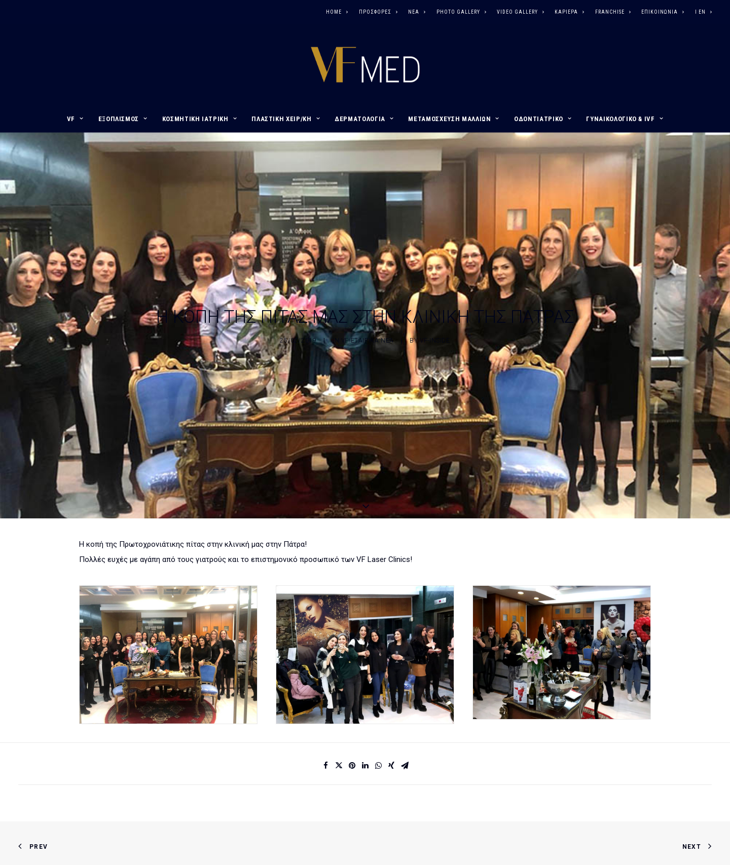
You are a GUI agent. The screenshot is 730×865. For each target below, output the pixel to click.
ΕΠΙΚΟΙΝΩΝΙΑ (662, 12)
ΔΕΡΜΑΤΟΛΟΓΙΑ (364, 119)
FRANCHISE (613, 12)
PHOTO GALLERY (461, 12)
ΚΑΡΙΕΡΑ (569, 12)
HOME (337, 12)
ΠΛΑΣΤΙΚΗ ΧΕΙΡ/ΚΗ (285, 119)
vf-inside (435, 308)
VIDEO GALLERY (520, 12)
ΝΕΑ (416, 12)
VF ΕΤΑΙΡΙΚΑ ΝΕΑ (367, 308)
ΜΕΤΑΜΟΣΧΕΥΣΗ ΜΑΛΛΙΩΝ (453, 119)
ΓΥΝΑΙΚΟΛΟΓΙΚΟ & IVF (624, 119)
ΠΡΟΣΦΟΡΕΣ (378, 12)
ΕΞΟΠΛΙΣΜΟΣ (123, 119)
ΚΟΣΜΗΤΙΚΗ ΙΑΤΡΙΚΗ (199, 119)
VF (75, 119)
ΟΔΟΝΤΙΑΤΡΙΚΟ (542, 119)
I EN (703, 12)
